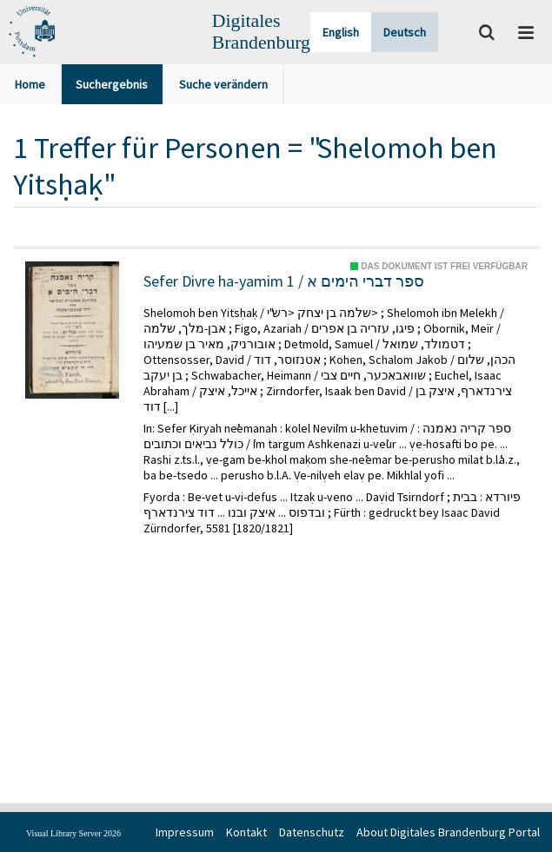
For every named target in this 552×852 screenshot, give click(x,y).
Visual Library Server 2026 (73, 833)
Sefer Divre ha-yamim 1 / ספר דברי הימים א (283, 281)
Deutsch (404, 32)
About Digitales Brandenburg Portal (448, 832)
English (341, 32)
